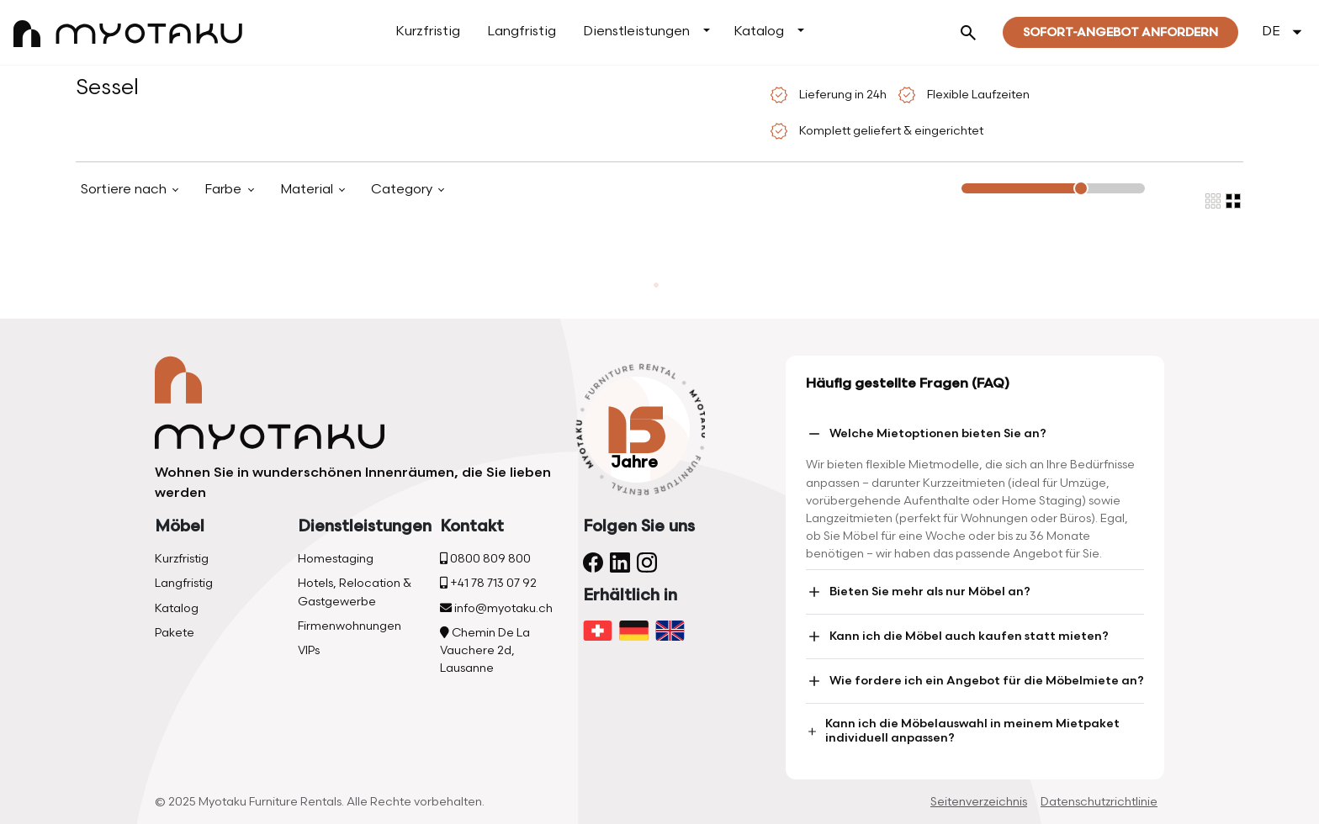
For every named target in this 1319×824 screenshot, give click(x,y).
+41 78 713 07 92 (488, 583)
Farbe (224, 190)
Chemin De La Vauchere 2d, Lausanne (485, 650)
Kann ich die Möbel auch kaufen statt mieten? (957, 636)
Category (403, 190)
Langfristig (521, 32)
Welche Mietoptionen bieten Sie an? (926, 433)
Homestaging (335, 559)
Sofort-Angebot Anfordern (1120, 32)
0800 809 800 (485, 559)
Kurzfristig (427, 32)
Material (308, 190)
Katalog (759, 32)
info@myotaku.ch (496, 608)
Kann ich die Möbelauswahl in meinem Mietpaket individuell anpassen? (963, 730)
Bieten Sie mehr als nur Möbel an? (918, 592)
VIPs (309, 650)
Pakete (174, 633)
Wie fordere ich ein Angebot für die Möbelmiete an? (975, 681)
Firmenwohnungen (349, 626)
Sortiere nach (125, 190)
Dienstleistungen (636, 32)
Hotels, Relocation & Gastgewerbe (354, 592)
